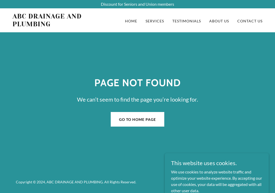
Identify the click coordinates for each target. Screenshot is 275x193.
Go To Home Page (137, 119)
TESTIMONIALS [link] (186, 21)
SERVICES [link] (155, 21)
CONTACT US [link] (250, 21)
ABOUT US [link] (219, 21)
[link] (56, 24)
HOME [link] (131, 21)
